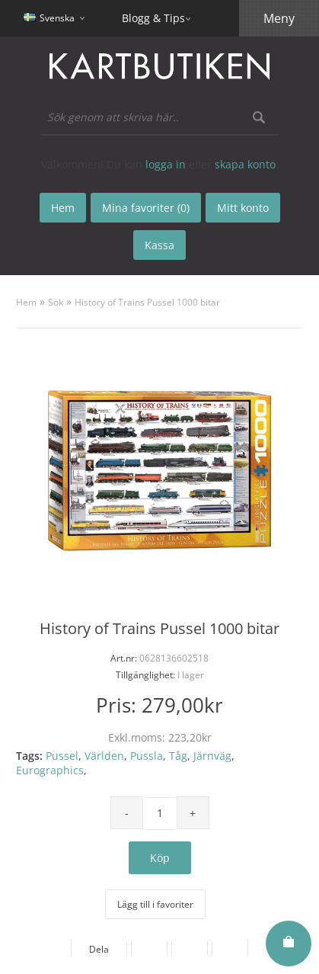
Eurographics (50, 770)
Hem (26, 302)
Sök (55, 302)
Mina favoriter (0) (146, 207)
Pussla (146, 755)
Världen (104, 755)
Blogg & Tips (153, 18)
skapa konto (245, 164)
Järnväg (212, 755)
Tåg (178, 755)
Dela (99, 949)
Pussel (62, 755)
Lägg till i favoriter (155, 904)
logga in (165, 164)
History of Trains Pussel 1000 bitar (147, 302)
